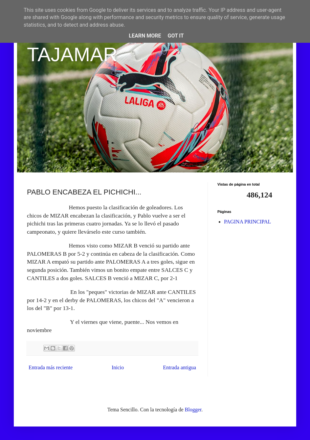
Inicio (118, 367)
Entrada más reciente (51, 367)
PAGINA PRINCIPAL (247, 221)
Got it (175, 36)
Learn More (145, 36)
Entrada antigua (179, 367)
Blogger (193, 409)
